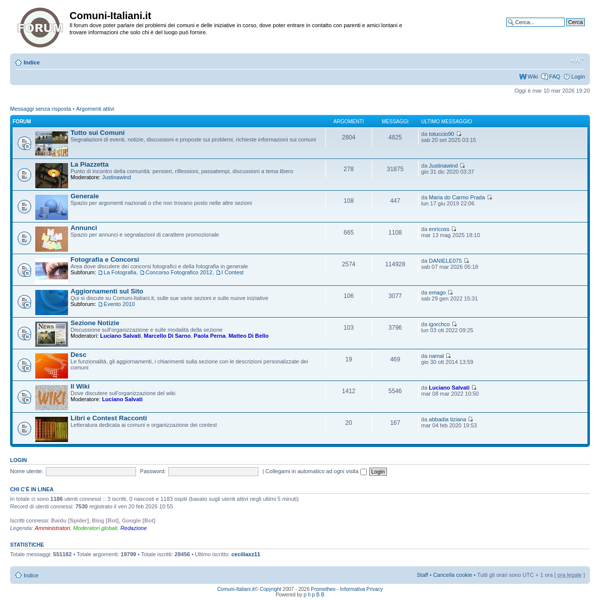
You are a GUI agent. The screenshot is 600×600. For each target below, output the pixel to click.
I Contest (233, 272)
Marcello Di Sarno (167, 336)
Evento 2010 (119, 304)
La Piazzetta (90, 164)
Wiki (532, 76)
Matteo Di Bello (249, 336)
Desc (79, 354)
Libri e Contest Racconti (109, 418)
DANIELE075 (445, 261)
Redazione (133, 528)
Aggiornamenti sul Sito (107, 291)
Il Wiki (80, 386)
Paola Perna (210, 336)
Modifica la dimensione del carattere (577, 60)
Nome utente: (26, 471)
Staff (422, 575)
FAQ (554, 76)
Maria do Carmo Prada (457, 197)
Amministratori (52, 528)
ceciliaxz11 (245, 554)
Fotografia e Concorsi (105, 259)
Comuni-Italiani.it (235, 589)
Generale (85, 196)
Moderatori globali (95, 528)
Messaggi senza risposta (40, 109)
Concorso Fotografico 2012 (179, 272)
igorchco (439, 324)
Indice (32, 62)
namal (436, 356)
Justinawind (116, 177)
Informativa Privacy (361, 589)
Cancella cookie (453, 575)
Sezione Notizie (95, 323)
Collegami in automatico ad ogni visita (316, 471)
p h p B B (314, 594)
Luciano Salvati (120, 336)
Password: (153, 471)
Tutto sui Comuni (97, 132)
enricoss (439, 229)
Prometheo (323, 589)
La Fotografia (120, 272)
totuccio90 (441, 134)
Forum (22, 121)
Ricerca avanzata (563, 30)
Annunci (84, 228)
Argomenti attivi (95, 109)
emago (437, 292)
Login (578, 76)
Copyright (271, 589)
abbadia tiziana (447, 419)
